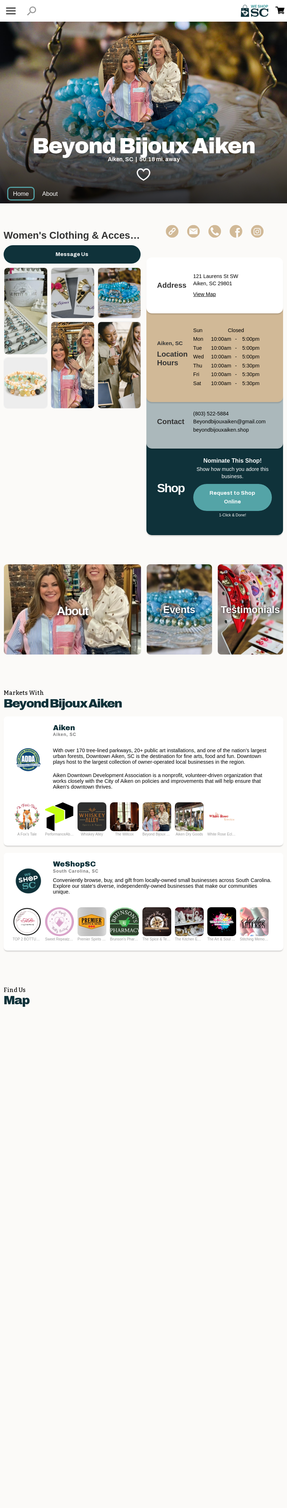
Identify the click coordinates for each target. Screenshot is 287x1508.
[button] (31, 11)
